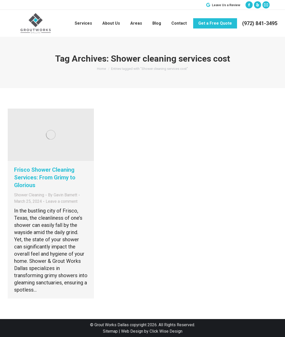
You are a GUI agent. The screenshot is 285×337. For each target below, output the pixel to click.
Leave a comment (61, 201)
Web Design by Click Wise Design (151, 331)
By (62, 194)
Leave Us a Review (222, 5)
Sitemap (110, 331)
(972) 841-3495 (259, 23)
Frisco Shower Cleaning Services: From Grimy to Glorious (44, 177)
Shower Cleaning (29, 194)
